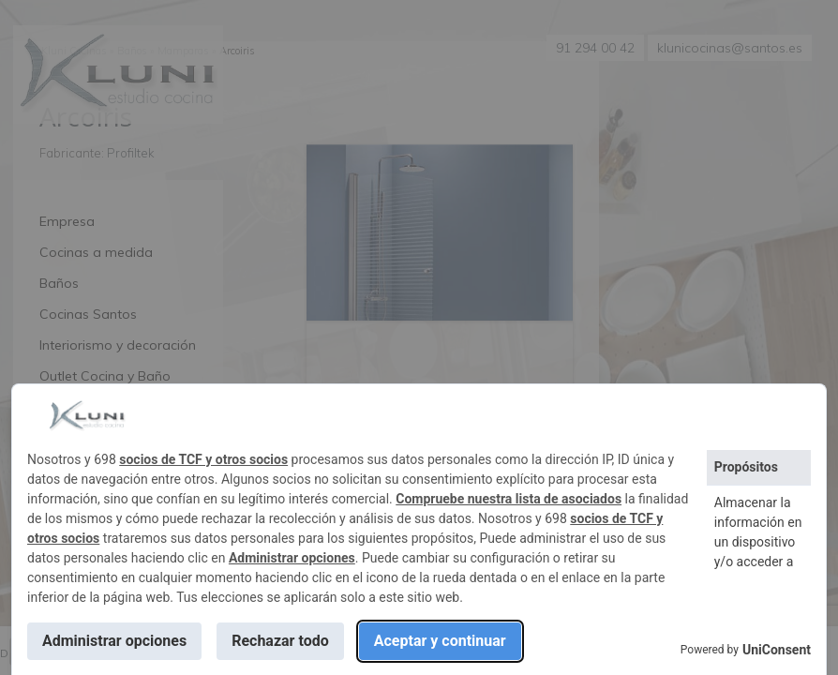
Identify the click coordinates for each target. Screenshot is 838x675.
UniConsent (776, 649)
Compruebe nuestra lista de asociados (508, 498)
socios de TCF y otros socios (203, 459)
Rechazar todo (280, 641)
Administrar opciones (292, 557)
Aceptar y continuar (440, 641)
